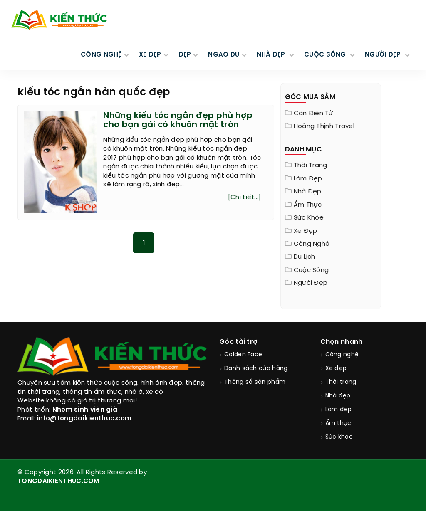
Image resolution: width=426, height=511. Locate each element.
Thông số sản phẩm (254, 382)
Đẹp (184, 55)
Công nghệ (312, 244)
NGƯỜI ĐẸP (384, 55)
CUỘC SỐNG (326, 55)
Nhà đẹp (308, 191)
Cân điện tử (313, 113)
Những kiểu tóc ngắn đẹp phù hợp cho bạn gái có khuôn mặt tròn (178, 120)
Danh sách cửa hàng (255, 368)
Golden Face (243, 355)
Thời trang (310, 165)
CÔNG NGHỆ (101, 55)
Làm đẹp (308, 178)
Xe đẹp (305, 231)
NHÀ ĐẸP (272, 55)
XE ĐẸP (150, 55)
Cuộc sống (311, 270)
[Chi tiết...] (244, 197)
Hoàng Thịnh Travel (324, 126)
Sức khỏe (309, 218)
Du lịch (304, 257)
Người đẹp (311, 283)
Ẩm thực (308, 205)
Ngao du (223, 55)
